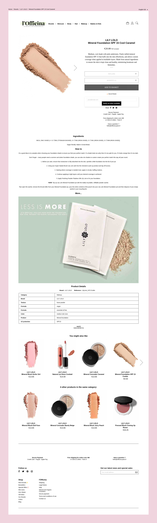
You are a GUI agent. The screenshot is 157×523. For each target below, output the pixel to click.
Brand (62, 290)
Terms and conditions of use (47, 496)
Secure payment (44, 494)
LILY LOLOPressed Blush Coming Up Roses (125, 425)
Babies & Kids (95, 24)
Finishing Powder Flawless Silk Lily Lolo (74, 178)
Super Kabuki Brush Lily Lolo (64, 166)
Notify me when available (111, 103)
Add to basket (111, 87)
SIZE (109, 74)
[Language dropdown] (144, 9)
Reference (77, 290)
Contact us (42, 498)
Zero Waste (22, 492)
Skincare (60, 24)
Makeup (84, 24)
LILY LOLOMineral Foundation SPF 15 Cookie (125, 374)
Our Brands (22, 497)
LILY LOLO (111, 40)
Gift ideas (21, 494)
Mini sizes (21, 490)
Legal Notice (43, 485)
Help (40, 487)
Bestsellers (21, 485)
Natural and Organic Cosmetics (45, 490)
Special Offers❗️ (23, 487)
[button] (75, 68)
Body (69, 24)
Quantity (110, 80)
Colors (20, 499)
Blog (19, 502)
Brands (51, 24)
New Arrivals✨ (23, 482)
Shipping (41, 482)
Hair (76, 24)
